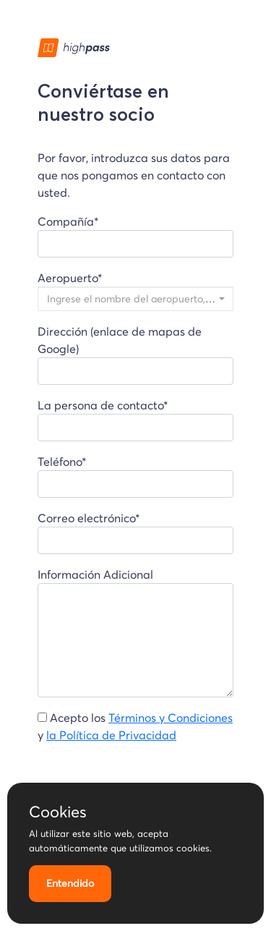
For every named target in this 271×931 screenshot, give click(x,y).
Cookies (58, 811)
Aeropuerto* (135, 291)
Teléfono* (135, 476)
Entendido (70, 883)
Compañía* (135, 236)
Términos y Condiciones (170, 717)
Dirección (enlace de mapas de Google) (135, 354)
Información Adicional (135, 632)
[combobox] (135, 298)
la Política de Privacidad (111, 735)
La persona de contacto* (135, 419)
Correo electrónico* (135, 532)
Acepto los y (135, 726)
